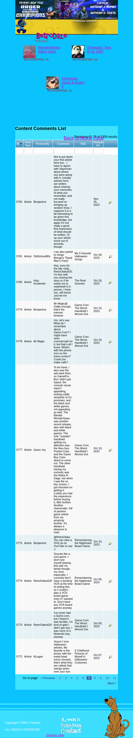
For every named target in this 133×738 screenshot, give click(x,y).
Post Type (28, 144)
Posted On (97, 144)
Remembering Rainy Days (49, 50)
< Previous (48, 678)
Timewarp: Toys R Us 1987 (99, 50)
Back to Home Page (84, 138)
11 (114, 678)
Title (83, 143)
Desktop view (55, 735)
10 (107, 678)
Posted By (42, 143)
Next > (112, 683)
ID (18, 143)
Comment (63, 143)
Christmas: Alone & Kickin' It (73, 82)
